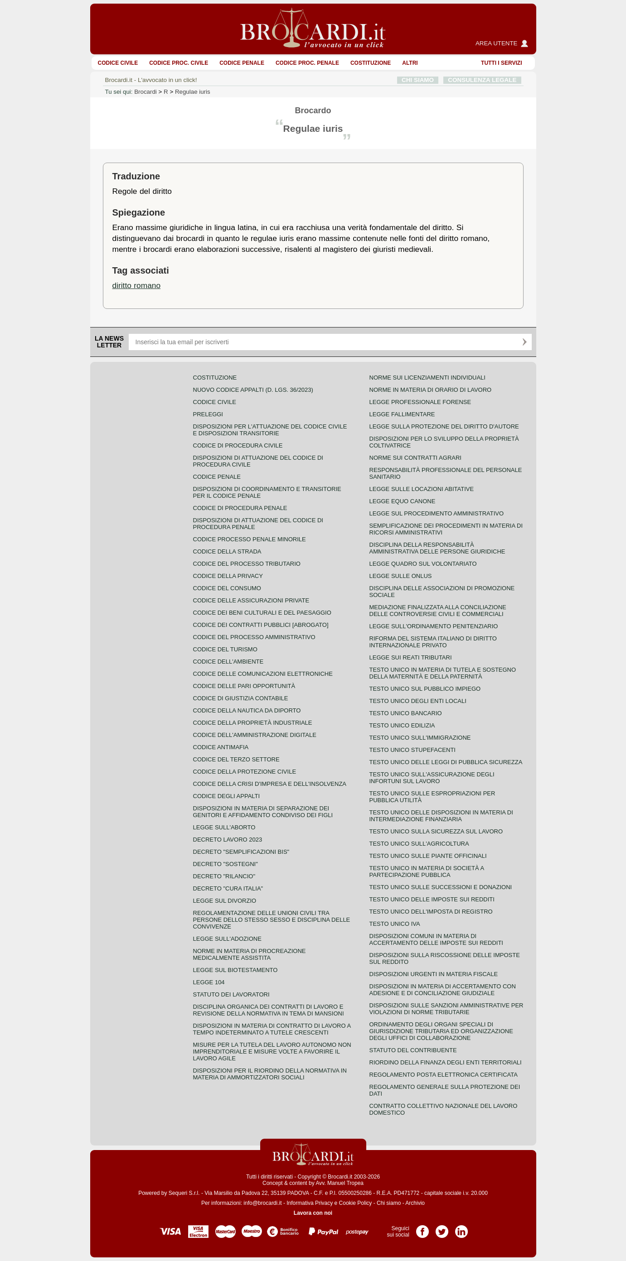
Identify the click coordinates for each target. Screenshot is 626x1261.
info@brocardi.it (262, 1203)
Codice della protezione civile (244, 771)
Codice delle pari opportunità (244, 686)
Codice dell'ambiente (228, 661)
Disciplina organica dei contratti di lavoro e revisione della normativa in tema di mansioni (268, 1010)
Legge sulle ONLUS (400, 576)
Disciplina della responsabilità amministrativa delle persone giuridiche (437, 548)
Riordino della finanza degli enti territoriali (445, 1062)
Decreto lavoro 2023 (227, 839)
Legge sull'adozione (227, 938)
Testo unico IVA (394, 923)
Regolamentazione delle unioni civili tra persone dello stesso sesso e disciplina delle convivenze (271, 920)
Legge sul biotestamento (235, 970)
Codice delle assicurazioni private (251, 600)
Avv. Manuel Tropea (339, 1183)
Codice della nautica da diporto (247, 710)
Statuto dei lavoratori (231, 994)
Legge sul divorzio (225, 900)
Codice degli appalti (226, 796)
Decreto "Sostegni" (225, 864)
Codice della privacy (228, 576)
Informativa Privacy (309, 1203)
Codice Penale (241, 63)
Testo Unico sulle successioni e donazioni (440, 887)
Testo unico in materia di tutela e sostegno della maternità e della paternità (442, 673)
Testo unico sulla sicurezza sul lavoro (436, 831)
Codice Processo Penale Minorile (249, 539)
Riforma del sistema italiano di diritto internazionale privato (433, 642)
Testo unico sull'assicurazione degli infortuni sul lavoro (432, 778)
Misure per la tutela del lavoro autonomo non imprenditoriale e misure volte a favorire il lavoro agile (272, 1051)
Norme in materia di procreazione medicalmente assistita (249, 954)
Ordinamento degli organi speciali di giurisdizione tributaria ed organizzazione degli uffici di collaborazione (441, 1031)
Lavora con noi (313, 1213)
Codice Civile (118, 63)
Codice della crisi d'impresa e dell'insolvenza (270, 783)
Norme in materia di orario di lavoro (430, 389)
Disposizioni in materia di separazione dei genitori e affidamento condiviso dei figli (263, 811)
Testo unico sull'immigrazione (420, 737)
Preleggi (208, 414)
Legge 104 (209, 982)
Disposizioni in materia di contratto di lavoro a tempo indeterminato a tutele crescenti (272, 1029)
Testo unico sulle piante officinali (428, 855)
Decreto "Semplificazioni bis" (241, 851)
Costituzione (370, 63)
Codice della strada (227, 551)
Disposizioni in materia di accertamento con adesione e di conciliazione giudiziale (442, 989)
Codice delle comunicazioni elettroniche (263, 673)
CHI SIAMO (418, 80)
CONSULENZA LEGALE (482, 80)
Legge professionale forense (420, 402)
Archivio (415, 1203)
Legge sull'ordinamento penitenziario (433, 626)
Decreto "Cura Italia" (228, 888)
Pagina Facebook (422, 1228)
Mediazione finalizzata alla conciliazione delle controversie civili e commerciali (437, 610)
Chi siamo (389, 1203)
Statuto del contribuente (413, 1050)
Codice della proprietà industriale (252, 722)
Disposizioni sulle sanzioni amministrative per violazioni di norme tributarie (446, 1009)
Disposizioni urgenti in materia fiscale (433, 974)
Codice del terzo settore (236, 759)
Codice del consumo (227, 588)
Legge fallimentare (402, 414)
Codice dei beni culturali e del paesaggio (262, 612)
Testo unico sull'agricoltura (419, 843)
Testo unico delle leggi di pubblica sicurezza (446, 762)
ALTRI (409, 63)
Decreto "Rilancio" (224, 876)
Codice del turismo (225, 649)
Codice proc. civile (178, 63)
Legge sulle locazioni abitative (421, 489)
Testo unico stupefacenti (412, 749)
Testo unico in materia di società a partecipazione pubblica (426, 871)
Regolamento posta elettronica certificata (443, 1074)
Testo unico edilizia (402, 725)
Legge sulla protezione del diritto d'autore (444, 426)
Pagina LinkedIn (461, 1228)
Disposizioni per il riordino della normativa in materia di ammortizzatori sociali (270, 1074)
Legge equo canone (402, 501)
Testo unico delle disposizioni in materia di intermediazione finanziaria (441, 816)
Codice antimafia (221, 747)
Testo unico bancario (405, 713)
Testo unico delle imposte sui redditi (432, 899)
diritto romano (136, 285)
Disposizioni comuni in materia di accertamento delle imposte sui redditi (436, 939)
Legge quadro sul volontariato (423, 563)
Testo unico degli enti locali (417, 701)
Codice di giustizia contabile (240, 698)
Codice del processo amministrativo (254, 637)
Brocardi (145, 91)
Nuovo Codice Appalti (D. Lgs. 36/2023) (253, 389)
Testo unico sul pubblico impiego (425, 688)
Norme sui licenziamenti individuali (427, 377)
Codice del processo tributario (247, 563)
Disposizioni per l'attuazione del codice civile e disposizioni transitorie (270, 430)
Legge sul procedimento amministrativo (436, 513)
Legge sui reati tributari (410, 657)
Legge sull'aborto (224, 827)
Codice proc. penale (307, 63)
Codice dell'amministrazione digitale (254, 735)
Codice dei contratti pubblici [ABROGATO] (261, 624)
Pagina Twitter (442, 1228)
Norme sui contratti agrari (415, 457)
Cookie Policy (355, 1203)
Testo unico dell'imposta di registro (431, 911)
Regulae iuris (192, 91)
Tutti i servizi (501, 63)
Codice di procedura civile (238, 445)
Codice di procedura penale (240, 508)
